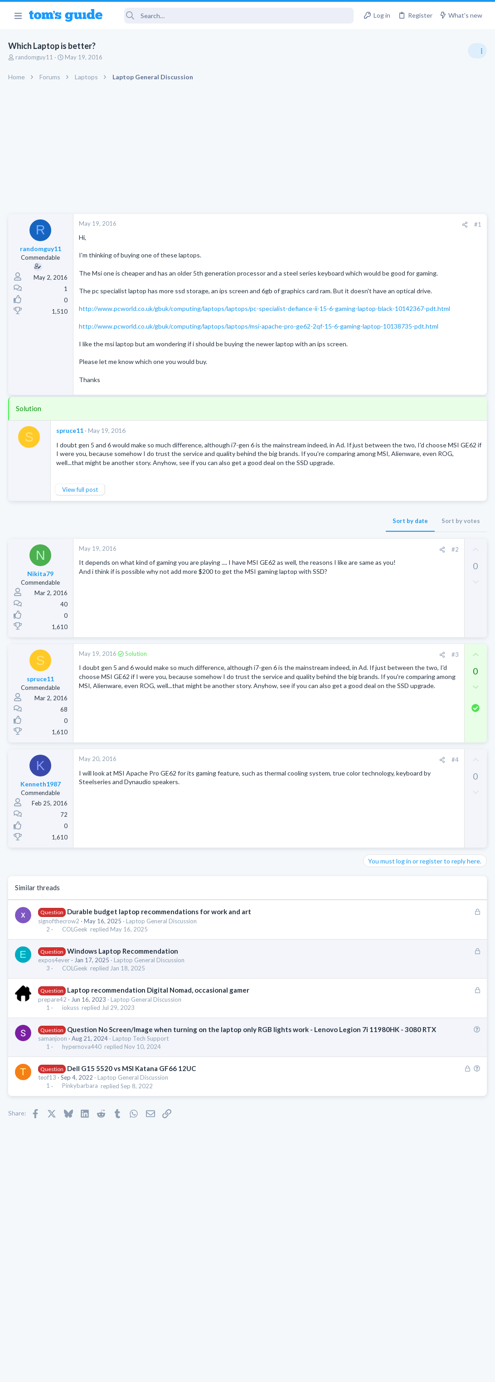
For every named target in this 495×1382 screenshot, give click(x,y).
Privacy (271, 1369)
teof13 (48, 1140)
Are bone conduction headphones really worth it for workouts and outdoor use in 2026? (423, 519)
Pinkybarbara (81, 1148)
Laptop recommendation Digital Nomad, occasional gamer (159, 1043)
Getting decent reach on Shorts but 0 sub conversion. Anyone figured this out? (425, 685)
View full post (81, 542)
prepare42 (53, 1052)
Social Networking (390, 719)
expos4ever (55, 1013)
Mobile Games (402, 816)
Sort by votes (315, 573)
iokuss (71, 1060)
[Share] (319, 224)
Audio (374, 552)
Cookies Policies (213, 1369)
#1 (331, 224)
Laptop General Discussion (162, 974)
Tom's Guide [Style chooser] (421, 1331)
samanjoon (53, 1101)
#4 (308, 813)
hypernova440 (82, 1109)
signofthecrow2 (59, 974)
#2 (308, 602)
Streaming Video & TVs (396, 605)
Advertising (149, 1369)
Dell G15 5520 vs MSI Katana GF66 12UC (132, 1131)
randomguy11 (35, 57)
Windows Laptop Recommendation (123, 1004)
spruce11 (70, 475)
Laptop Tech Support (141, 1101)
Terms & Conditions (333, 1369)
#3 (308, 708)
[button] (18, 15)
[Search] (234, 16)
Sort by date (264, 573)
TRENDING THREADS (380, 490)
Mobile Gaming (386, 841)
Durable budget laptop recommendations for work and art (160, 965)
